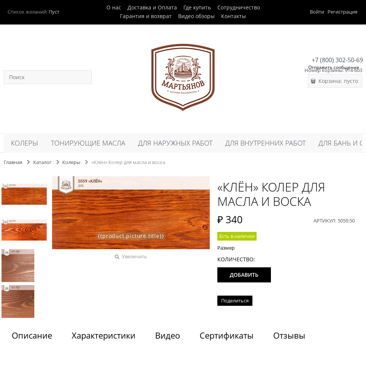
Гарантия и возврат (146, 16)
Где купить (197, 7)
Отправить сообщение (333, 67)
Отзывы (289, 335)
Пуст (54, 11)
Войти (317, 11)
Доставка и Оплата (152, 7)
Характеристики (103, 335)
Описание (32, 335)
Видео (167, 335)
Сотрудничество (238, 7)
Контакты (233, 16)
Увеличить (134, 256)
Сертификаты (227, 335)
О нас (113, 7)
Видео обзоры (196, 16)
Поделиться (235, 300)
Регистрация (342, 11)
